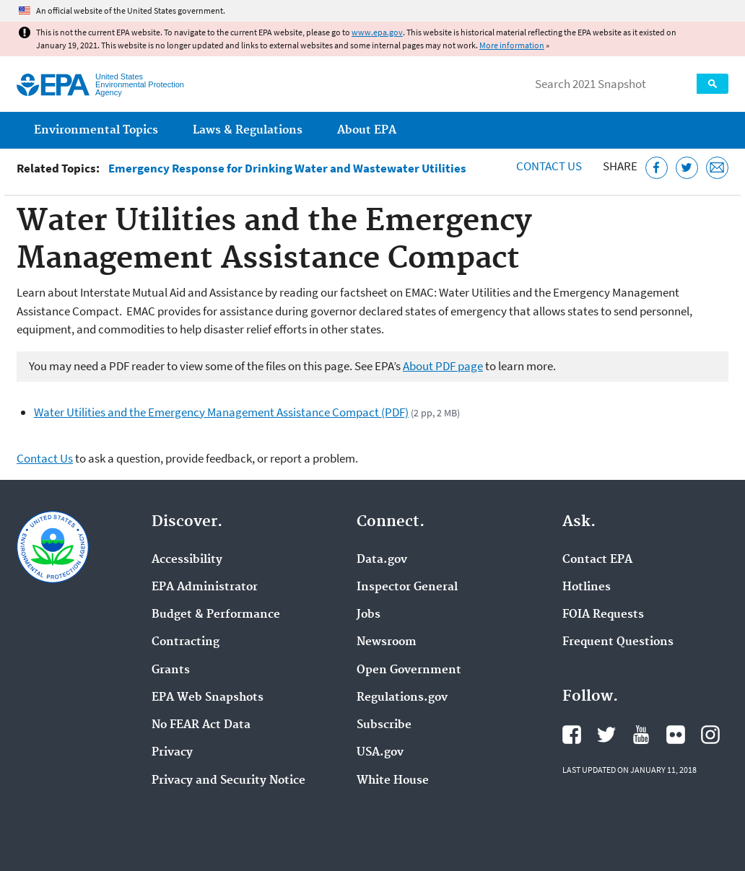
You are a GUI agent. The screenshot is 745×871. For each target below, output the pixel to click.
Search (712, 84)
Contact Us (549, 166)
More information (511, 45)
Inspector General (407, 587)
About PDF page (443, 366)
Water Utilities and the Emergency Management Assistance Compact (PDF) (221, 412)
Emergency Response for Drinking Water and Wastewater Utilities (287, 168)
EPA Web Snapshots (207, 697)
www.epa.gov (377, 32)
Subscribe (384, 725)
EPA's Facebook (571, 734)
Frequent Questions (618, 642)
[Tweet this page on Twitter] (687, 168)
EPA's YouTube (641, 734)
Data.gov (382, 559)
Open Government (409, 670)
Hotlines (586, 587)
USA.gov (380, 752)
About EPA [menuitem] (366, 130)
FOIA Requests (603, 614)
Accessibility (187, 559)
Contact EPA (597, 559)
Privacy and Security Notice (228, 780)
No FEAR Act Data (201, 725)
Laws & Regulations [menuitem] (247, 130)
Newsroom (387, 642)
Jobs (368, 614)
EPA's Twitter (606, 734)
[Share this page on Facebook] (656, 168)
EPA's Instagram (710, 734)
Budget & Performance (216, 614)
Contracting (185, 642)
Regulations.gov (402, 697)
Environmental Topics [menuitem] (96, 130)
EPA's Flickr (675, 734)
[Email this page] (717, 168)
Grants (171, 670)
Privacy (172, 752)
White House (393, 780)
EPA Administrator (205, 587)
